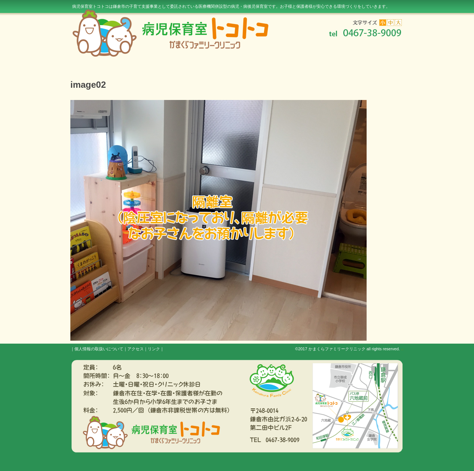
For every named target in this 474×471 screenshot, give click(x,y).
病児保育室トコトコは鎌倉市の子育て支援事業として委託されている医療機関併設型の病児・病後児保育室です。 (231, 6)
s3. (402, 349)
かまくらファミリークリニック (336, 349)
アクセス (135, 349)
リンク (154, 349)
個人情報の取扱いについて (98, 349)
